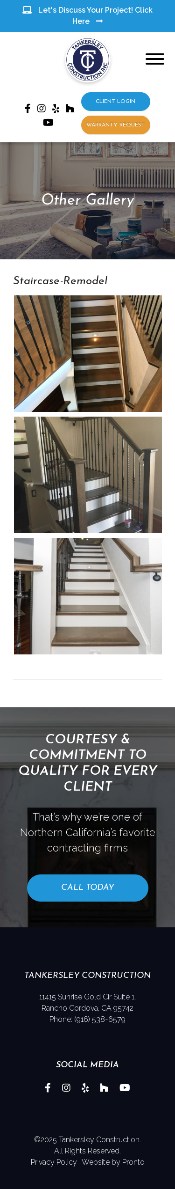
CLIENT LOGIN (115, 101)
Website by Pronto (113, 1162)
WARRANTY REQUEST (115, 125)
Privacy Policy (54, 1162)
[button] (87, 352)
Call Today (87, 887)
